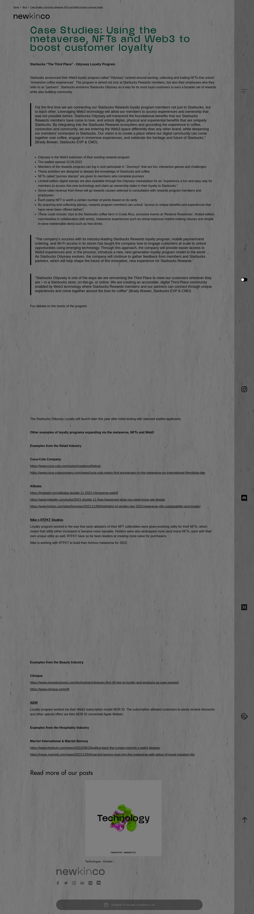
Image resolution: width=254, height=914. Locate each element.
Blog (25, 7)
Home (16, 7)
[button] (244, 90)
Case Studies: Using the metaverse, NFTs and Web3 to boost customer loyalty (66, 7)
